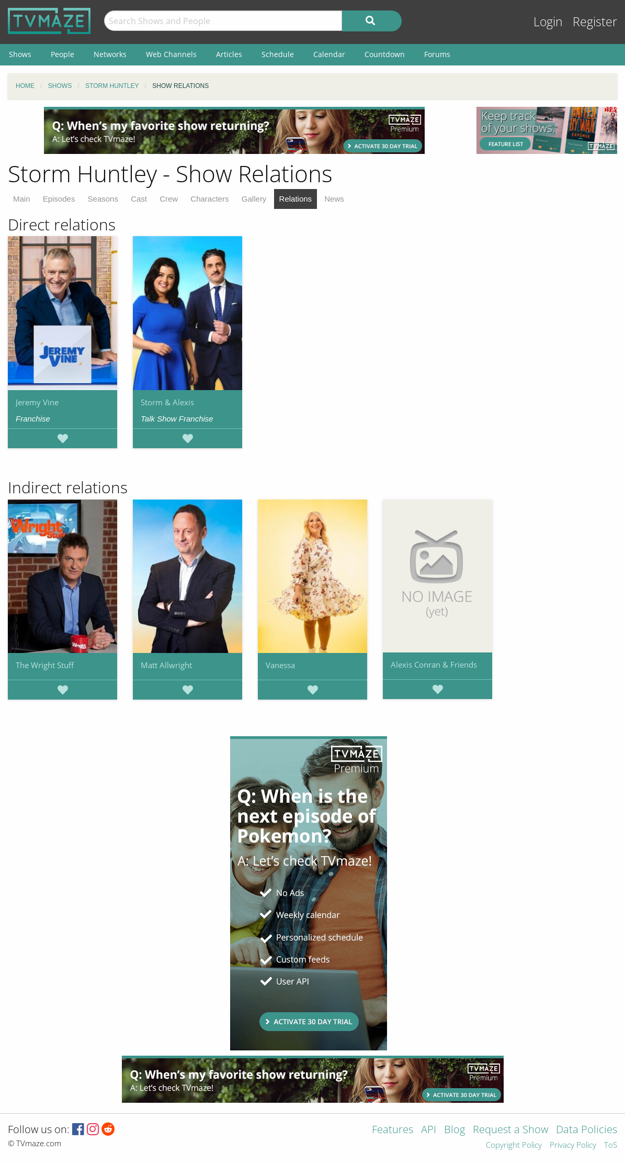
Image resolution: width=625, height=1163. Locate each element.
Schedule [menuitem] (278, 54)
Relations (295, 198)
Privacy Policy (573, 1145)
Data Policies (586, 1130)
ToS (610, 1145)
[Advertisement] (234, 130)
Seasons (103, 198)
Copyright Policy (514, 1145)
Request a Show (510, 1130)
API (428, 1130)
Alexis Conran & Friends (434, 664)
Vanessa (280, 665)
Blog (454, 1130)
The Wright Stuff (45, 665)
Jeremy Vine (37, 402)
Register (595, 22)
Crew (169, 198)
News (334, 198)
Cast (139, 198)
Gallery (254, 198)
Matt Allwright (166, 665)
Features (392, 1130)
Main (21, 198)
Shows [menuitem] (20, 54)
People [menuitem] (62, 54)
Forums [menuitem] (437, 54)
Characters (209, 198)
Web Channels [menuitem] (171, 54)
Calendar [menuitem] (329, 54)
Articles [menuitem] (229, 54)
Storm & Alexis (167, 402)
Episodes (59, 198)
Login (548, 22)
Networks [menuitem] (110, 54)
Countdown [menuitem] (385, 54)
